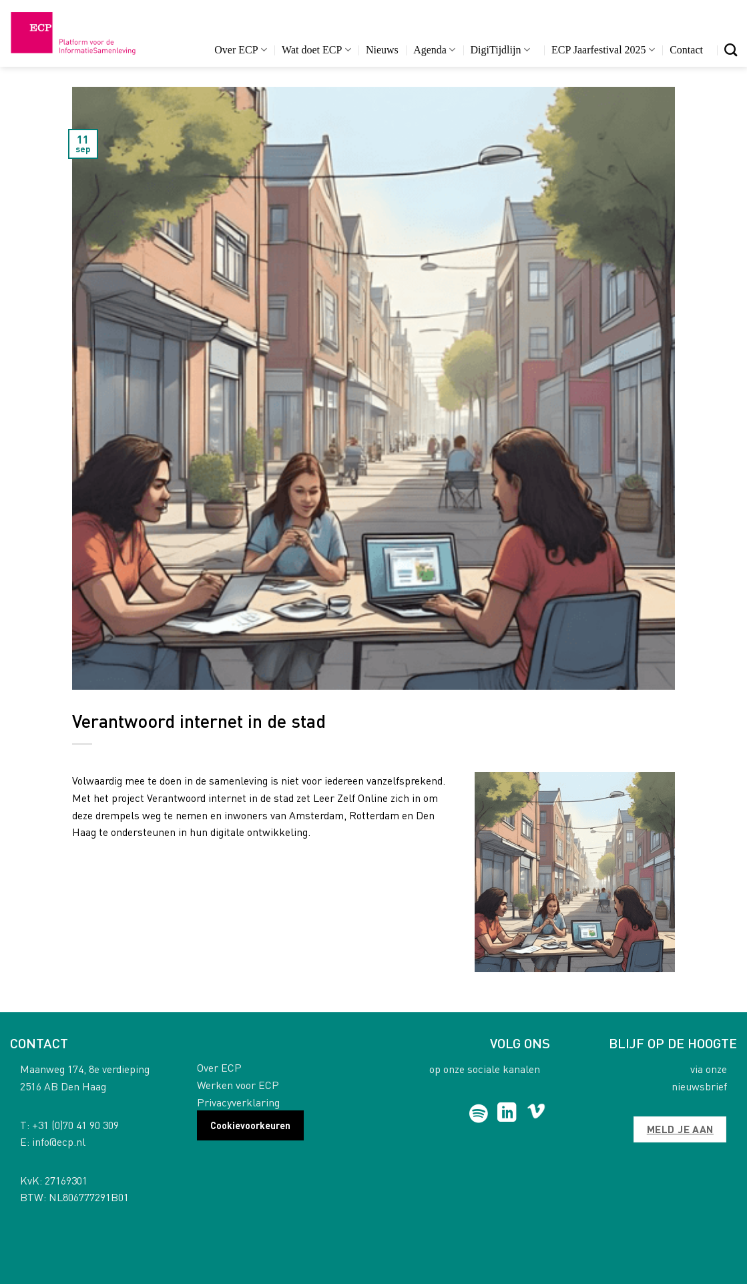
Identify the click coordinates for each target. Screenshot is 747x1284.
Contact (686, 49)
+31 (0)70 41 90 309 (75, 1125)
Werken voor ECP (238, 1085)
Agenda (434, 49)
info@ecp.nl (58, 1141)
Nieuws (382, 49)
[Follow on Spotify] (478, 1113)
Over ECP (240, 49)
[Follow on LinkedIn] (507, 1113)
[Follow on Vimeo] (536, 1113)
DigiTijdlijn (500, 49)
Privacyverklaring (238, 1102)
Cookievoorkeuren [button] (250, 1125)
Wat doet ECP (316, 49)
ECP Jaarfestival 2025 (603, 49)
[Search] (730, 49)
